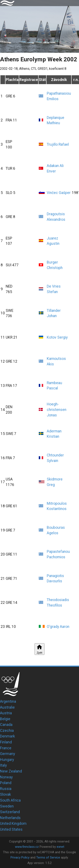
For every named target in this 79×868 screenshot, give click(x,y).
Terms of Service (48, 857)
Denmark (7, 736)
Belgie (5, 719)
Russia (5, 788)
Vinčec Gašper (59, 193)
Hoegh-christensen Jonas (56, 409)
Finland (6, 742)
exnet (60, 847)
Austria (6, 713)
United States (11, 829)
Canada (6, 724)
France (5, 748)
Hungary (7, 759)
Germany (7, 753)
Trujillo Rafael (58, 144)
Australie (7, 707)
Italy (3, 765)
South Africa (10, 800)
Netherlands (10, 818)
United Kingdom (13, 823)
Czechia (7, 730)
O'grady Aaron (58, 626)
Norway (6, 777)
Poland (5, 783)
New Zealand (11, 771)
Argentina (8, 701)
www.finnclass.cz (27, 847)
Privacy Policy (20, 857)
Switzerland (10, 812)
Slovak (5, 794)
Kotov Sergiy (57, 337)
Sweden (7, 806)
